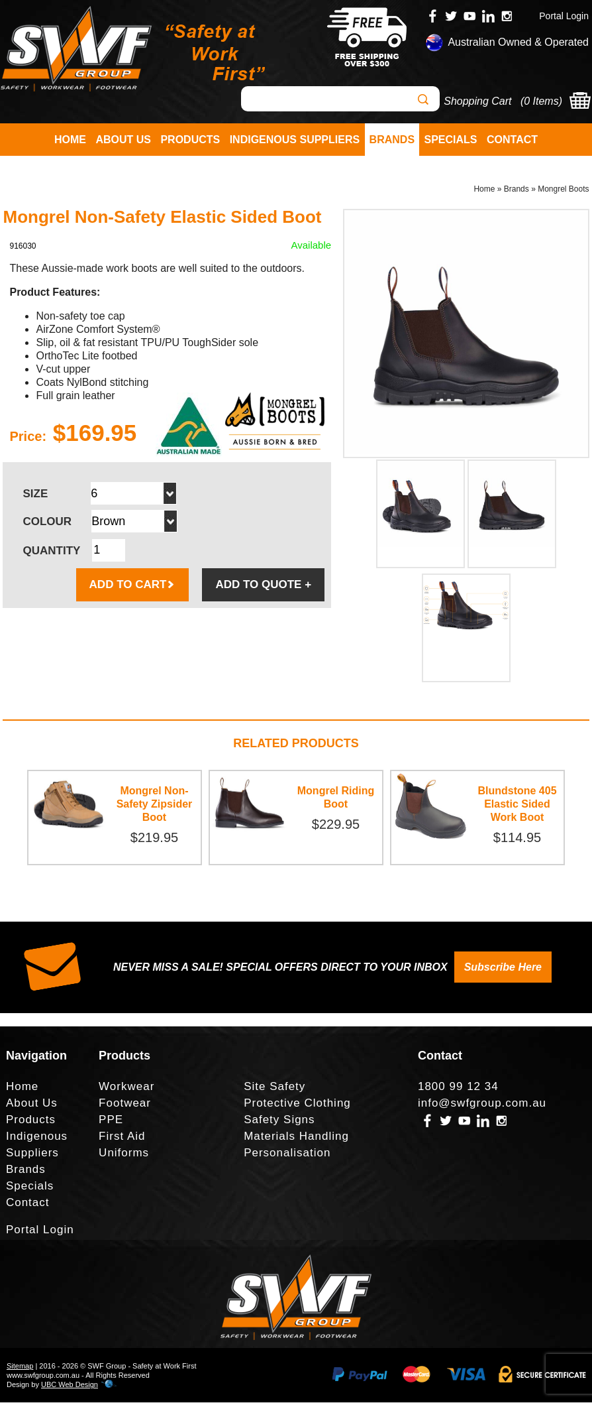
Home (70, 139)
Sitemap (20, 1367)
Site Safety (274, 1087)
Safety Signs (279, 1120)
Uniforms (124, 1153)
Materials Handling (296, 1136)
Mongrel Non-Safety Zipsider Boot (155, 804)
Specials (450, 139)
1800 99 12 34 (458, 1087)
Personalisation (287, 1153)
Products (190, 139)
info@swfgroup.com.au (482, 1103)
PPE (111, 1120)
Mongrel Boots (563, 189)
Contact (512, 139)
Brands (392, 139)
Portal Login (564, 16)
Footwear (125, 1103)
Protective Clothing (297, 1103)
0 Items (541, 101)
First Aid (122, 1136)
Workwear (126, 1087)
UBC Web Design (69, 1385)
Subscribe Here (503, 967)
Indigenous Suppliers (295, 139)
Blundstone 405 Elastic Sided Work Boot (516, 804)
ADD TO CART (132, 585)
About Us (123, 139)
